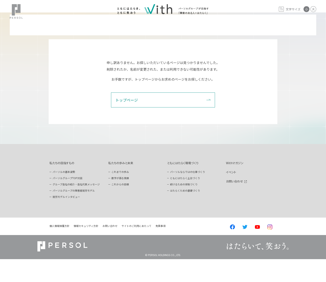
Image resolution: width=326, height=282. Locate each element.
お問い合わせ (234, 204)
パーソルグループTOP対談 (67, 201)
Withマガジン (234, 186)
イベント (231, 195)
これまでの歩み (120, 194)
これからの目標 (120, 207)
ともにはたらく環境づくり (183, 186)
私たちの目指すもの (61, 186)
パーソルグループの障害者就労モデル (74, 213)
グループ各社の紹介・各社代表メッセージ (76, 207)
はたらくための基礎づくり (185, 213)
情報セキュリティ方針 (86, 248)
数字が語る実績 (120, 201)
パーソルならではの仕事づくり (187, 194)
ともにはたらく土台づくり (185, 201)
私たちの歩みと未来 (120, 186)
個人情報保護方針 (59, 248)
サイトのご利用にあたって (136, 248)
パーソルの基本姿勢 (64, 194)
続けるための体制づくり (184, 207)
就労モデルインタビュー (66, 219)
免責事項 (160, 248)
